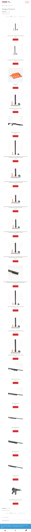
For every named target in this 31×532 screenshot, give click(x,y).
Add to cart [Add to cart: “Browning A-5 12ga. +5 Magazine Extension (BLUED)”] (15, 63)
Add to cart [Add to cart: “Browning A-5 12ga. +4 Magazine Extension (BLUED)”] (15, 39)
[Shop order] (6, 11)
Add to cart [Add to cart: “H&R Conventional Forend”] (15, 431)
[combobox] (15, 520)
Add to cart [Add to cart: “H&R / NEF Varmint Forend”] (15, 382)
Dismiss (2, 527)
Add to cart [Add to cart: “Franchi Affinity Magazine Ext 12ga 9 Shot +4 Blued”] (15, 358)
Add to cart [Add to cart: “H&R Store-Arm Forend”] (15, 455)
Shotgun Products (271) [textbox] (15, 520)
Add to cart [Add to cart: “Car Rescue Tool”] (15, 87)
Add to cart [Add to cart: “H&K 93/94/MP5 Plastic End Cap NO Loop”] (15, 503)
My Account (5, 530)
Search (15, 530)
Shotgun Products (7, 5)
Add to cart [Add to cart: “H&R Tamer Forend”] (15, 479)
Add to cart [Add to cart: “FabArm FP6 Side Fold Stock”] (15, 136)
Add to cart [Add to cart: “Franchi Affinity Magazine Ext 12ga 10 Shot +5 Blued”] (15, 310)
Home (4, 5)
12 (19, 16)
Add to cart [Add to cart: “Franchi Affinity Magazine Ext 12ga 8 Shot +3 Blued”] (15, 334)
